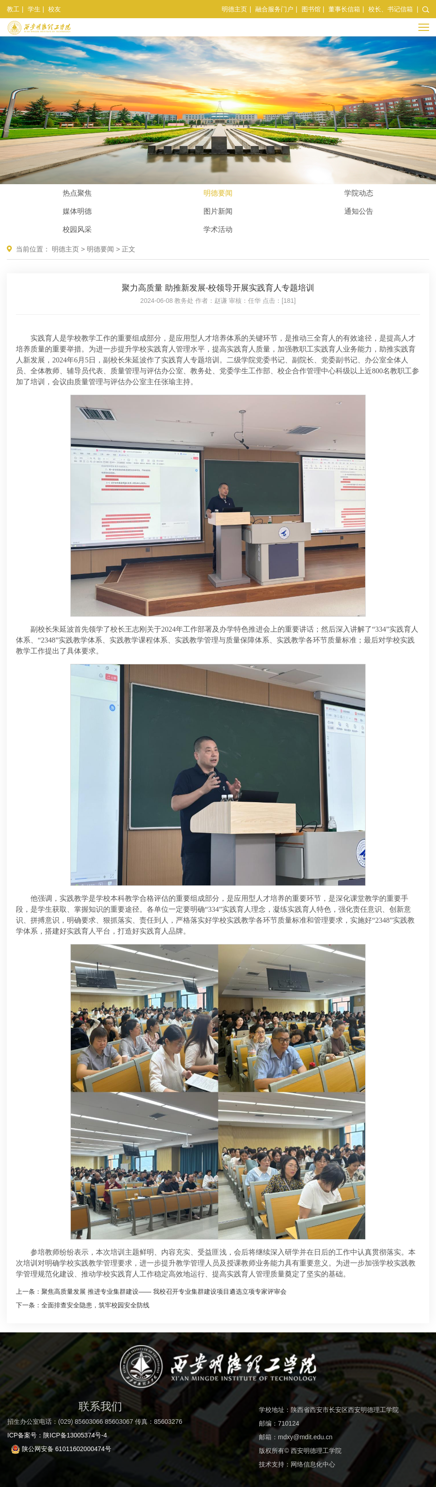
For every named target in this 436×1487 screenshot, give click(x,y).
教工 (13, 9)
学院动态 (358, 193)
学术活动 (218, 229)
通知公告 (358, 211)
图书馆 (311, 9)
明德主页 (234, 9)
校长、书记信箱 (390, 9)
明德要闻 (218, 193)
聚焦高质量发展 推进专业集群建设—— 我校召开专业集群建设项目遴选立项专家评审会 (164, 1291)
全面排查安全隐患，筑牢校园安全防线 (95, 1305)
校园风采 (77, 229)
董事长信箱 (344, 9)
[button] (425, 9)
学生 (34, 9)
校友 (54, 9)
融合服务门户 (274, 9)
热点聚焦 (77, 193)
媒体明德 (77, 211)
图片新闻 (218, 211)
